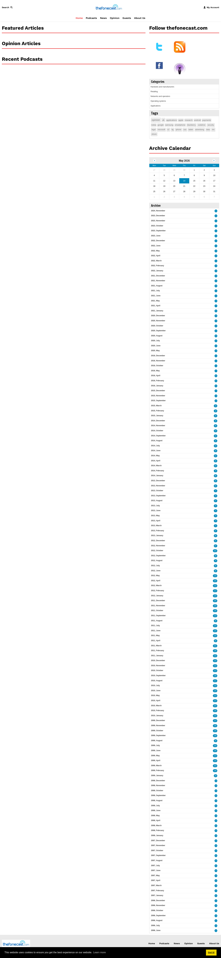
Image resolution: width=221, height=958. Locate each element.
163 (215, 766)
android (197, 120)
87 (215, 546)
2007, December (158, 840)
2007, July (155, 865)
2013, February (157, 531)
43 (215, 446)
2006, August (156, 920)
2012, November (158, 546)
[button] (8, 7)
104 (215, 706)
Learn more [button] (99, 952)
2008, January (157, 835)
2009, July (155, 745)
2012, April (155, 581)
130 (215, 611)
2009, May (155, 755)
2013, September (158, 496)
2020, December (158, 316)
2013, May (155, 516)
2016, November (158, 361)
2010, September (158, 675)
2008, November (158, 785)
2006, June (155, 930)
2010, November (158, 665)
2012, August (156, 560)
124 (215, 626)
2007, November (158, 845)
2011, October (157, 610)
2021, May (155, 301)
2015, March (156, 406)
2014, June (155, 450)
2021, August (156, 286)
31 (215, 441)
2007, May (155, 875)
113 (215, 591)
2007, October (157, 850)
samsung (169, 125)
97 (215, 531)
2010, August (156, 681)
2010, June (155, 690)
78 (215, 471)
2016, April (155, 375)
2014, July (155, 446)
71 (215, 491)
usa (184, 130)
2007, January (157, 895)
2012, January (157, 596)
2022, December (158, 241)
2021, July (155, 291)
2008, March (156, 825)
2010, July (155, 685)
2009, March (156, 765)
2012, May (155, 575)
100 (215, 581)
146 (215, 726)
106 (215, 601)
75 (215, 506)
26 (215, 416)
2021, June (155, 296)
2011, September (158, 615)
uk (163, 120)
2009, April (155, 760)
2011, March (156, 646)
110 (215, 586)
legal (153, 130)
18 (215, 411)
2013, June (155, 510)
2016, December (158, 356)
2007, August (156, 860)
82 (215, 641)
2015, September (158, 400)
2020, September (158, 331)
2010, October (157, 670)
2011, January (157, 656)
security (210, 125)
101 (215, 646)
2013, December (158, 481)
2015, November (158, 396)
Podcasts (91, 18)
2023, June (155, 236)
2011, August (156, 621)
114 (215, 696)
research (189, 120)
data (208, 130)
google (161, 125)
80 (215, 571)
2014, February (157, 471)
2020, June (155, 346)
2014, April (155, 461)
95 (215, 536)
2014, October (157, 431)
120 (215, 631)
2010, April (155, 700)
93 (215, 741)
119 (215, 616)
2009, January (157, 775)
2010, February (157, 710)
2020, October (157, 326)
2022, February (157, 266)
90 (215, 621)
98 (215, 556)
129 (215, 596)
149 (215, 731)
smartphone (180, 125)
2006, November (158, 905)
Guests (126, 18)
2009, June (155, 750)
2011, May (155, 635)
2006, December (158, 900)
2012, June (155, 571)
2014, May (155, 456)
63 (215, 466)
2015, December (158, 391)
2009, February (157, 770)
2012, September (158, 556)
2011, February (157, 650)
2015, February (157, 411)
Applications (156, 106)
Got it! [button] (211, 952)
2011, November (158, 606)
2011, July (155, 625)
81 (215, 541)
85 (215, 476)
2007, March (156, 885)
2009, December (158, 720)
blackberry (191, 125)
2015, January (157, 416)
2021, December (158, 276)
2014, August (156, 441)
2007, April (155, 880)
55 (215, 461)
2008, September (158, 795)
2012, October (157, 550)
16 (215, 406)
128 (215, 691)
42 (215, 436)
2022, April (155, 256)
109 (215, 606)
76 (215, 496)
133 (215, 576)
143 (215, 716)
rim (213, 130)
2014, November (158, 425)
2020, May (155, 350)
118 (215, 661)
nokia (153, 125)
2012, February (157, 590)
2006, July (155, 925)
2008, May (155, 815)
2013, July (155, 506)
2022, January (157, 271)
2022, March (156, 261)
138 (215, 651)
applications (171, 120)
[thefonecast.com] (109, 7)
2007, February (157, 890)
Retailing (154, 91)
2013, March (156, 525)
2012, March (156, 585)
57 (215, 501)
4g (172, 130)
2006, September (158, 915)
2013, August (156, 500)
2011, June (155, 631)
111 (215, 681)
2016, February (157, 381)
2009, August (156, 740)
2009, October (157, 731)
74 (215, 521)
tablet (190, 130)
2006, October (157, 910)
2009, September (158, 735)
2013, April (155, 521)
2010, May (155, 695)
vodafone (201, 125)
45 (215, 426)
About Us (139, 18)
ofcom (154, 134)
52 (215, 456)
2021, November (158, 281)
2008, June (155, 810)
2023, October (157, 226)
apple (180, 120)
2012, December (158, 540)
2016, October (157, 366)
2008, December (158, 780)
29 (215, 776)
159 (215, 746)
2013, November (158, 486)
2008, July (155, 805)
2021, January (157, 311)
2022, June (155, 246)
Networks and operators (160, 96)
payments (206, 120)
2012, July (155, 565)
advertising (199, 130)
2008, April (155, 820)
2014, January (157, 475)
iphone (178, 130)
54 (215, 431)
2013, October (157, 491)
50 (215, 451)
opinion (156, 120)
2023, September (158, 231)
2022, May (155, 251)
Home (79, 18)
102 (215, 551)
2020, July (155, 341)
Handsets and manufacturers (162, 87)
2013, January (157, 535)
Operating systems (158, 101)
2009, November (158, 725)
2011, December (158, 600)
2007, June (155, 870)
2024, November (158, 211)
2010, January (157, 715)
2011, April (155, 640)
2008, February (157, 830)
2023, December (158, 216)
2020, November (158, 321)
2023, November (158, 221)
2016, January (157, 386)
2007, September (158, 855)
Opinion (114, 18)
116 (215, 656)
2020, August (156, 336)
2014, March (156, 466)
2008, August (156, 800)
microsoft (161, 130)
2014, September (158, 436)
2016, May (155, 371)
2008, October (157, 790)
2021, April (155, 306)
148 (215, 736)
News (103, 18)
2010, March (156, 706)
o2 (168, 130)
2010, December (158, 660)
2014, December (158, 421)
